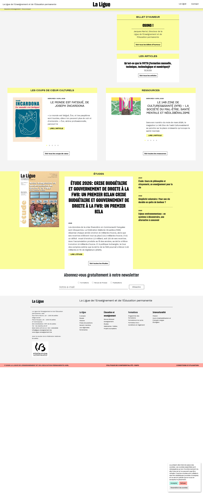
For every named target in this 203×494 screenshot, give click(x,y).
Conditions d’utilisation (187, 365)
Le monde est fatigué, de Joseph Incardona (69, 104)
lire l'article (148, 70)
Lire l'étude (76, 254)
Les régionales (84, 327)
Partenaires (83, 330)
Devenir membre (85, 325)
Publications (117, 283)
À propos (82, 316)
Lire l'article (56, 128)
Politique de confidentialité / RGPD (122, 365)
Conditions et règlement (136, 325)
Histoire (82, 320)
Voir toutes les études (99, 263)
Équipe (81, 318)
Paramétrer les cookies (179, 488)
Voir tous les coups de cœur (56, 153)
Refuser (183, 483)
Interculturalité (159, 312)
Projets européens (110, 328)
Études (106, 324)
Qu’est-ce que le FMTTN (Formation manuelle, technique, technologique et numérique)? (148, 65)
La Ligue (182, 4)
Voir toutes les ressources (155, 153)
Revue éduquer (109, 319)
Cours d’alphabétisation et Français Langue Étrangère (162, 320)
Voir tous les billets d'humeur (148, 44)
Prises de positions (85, 323)
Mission (155, 316)
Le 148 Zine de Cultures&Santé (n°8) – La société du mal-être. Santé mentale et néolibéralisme (168, 107)
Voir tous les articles (147, 75)
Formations (84, 283)
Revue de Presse (100, 283)
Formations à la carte (135, 320)
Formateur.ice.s (133, 322)
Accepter (174, 483)
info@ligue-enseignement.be (42, 330)
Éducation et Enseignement (12, 9)
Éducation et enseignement (110, 314)
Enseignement (109, 321)
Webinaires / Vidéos (110, 326)
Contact (195, 4)
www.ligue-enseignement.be (42, 332)
